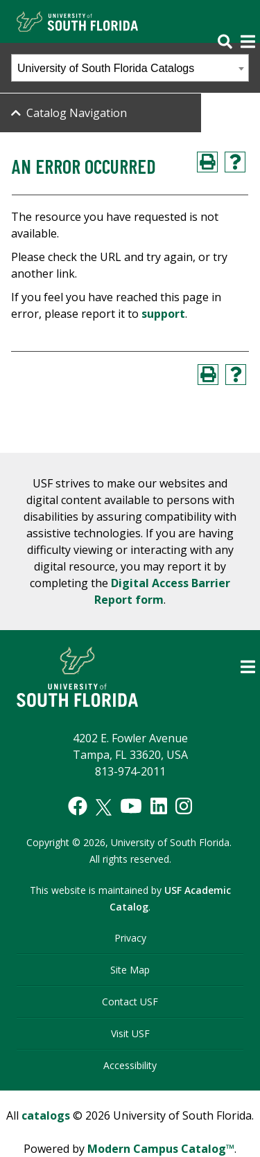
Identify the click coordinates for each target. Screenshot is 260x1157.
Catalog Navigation (76, 112)
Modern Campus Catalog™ (160, 1148)
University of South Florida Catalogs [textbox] (105, 68)
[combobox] (130, 68)
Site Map (130, 969)
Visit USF (130, 1033)
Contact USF (130, 1001)
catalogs (45, 1115)
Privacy (130, 937)
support (163, 313)
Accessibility (130, 1065)
